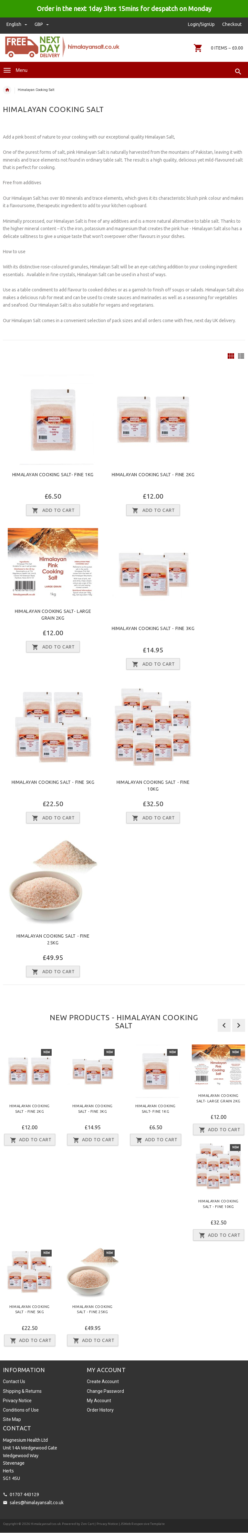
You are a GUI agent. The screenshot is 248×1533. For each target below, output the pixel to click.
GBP (42, 24)
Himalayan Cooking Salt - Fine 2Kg (153, 474)
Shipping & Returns (22, 1391)
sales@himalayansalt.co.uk (37, 1502)
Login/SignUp (201, 24)
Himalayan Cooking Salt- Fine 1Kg (53, 474)
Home (7, 90)
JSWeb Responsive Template (142, 1524)
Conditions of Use (21, 1410)
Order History (100, 1410)
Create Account (103, 1381)
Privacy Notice (17, 1400)
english (17, 24)
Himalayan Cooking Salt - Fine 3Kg (153, 628)
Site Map (12, 1419)
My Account (99, 1400)
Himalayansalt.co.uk (46, 1524)
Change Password (105, 1391)
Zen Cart (87, 1524)
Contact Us (14, 1381)
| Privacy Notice (106, 1524)
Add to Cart (30, 1140)
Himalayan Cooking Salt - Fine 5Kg (53, 782)
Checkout (232, 24)
